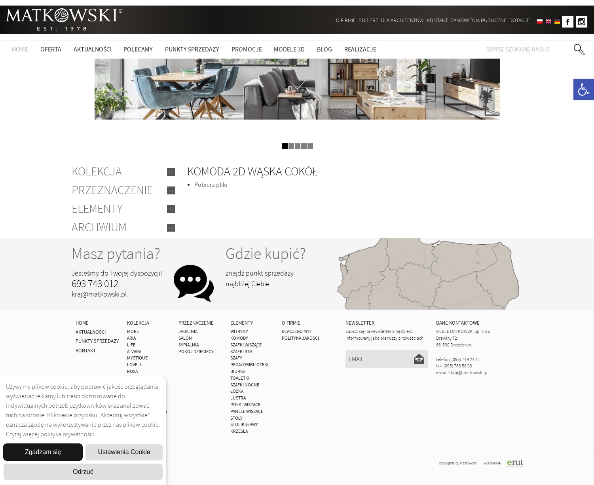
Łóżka (236, 391)
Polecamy (138, 49)
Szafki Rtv (241, 352)
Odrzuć (83, 471)
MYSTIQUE (137, 358)
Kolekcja (97, 171)
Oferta (50, 49)
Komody (239, 338)
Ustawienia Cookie (124, 452)
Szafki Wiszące (246, 345)
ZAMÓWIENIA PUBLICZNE (479, 20)
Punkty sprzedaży (192, 49)
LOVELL (134, 365)
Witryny (239, 332)
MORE (133, 332)
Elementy (97, 209)
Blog (324, 49)
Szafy (236, 358)
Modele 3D (289, 49)
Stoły (236, 418)
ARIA (131, 338)
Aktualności (93, 49)
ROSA (132, 372)
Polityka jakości (300, 338)
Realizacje (360, 49)
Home (20, 49)
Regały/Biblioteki (249, 365)
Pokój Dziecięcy (196, 352)
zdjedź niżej (297, 84)
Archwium (99, 227)
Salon (185, 338)
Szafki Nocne (244, 385)
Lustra (238, 398)
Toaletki (239, 378)
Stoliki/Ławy (244, 425)
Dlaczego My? (296, 332)
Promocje (247, 49)
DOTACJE (519, 20)
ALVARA (134, 352)
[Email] (386, 359)
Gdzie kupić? (266, 254)
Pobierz (368, 20)
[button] (583, 89)
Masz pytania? (116, 254)
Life (131, 345)
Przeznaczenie (112, 190)
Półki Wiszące (245, 405)
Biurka (237, 372)
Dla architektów (402, 20)
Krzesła (239, 431)
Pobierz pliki (211, 185)
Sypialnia (188, 345)
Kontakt (437, 20)
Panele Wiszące (246, 412)
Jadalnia (187, 332)
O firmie (346, 20)
